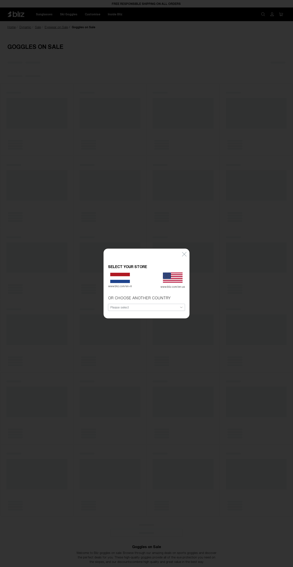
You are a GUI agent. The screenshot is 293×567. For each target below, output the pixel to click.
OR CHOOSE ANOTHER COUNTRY (139, 298)
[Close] (184, 253)
